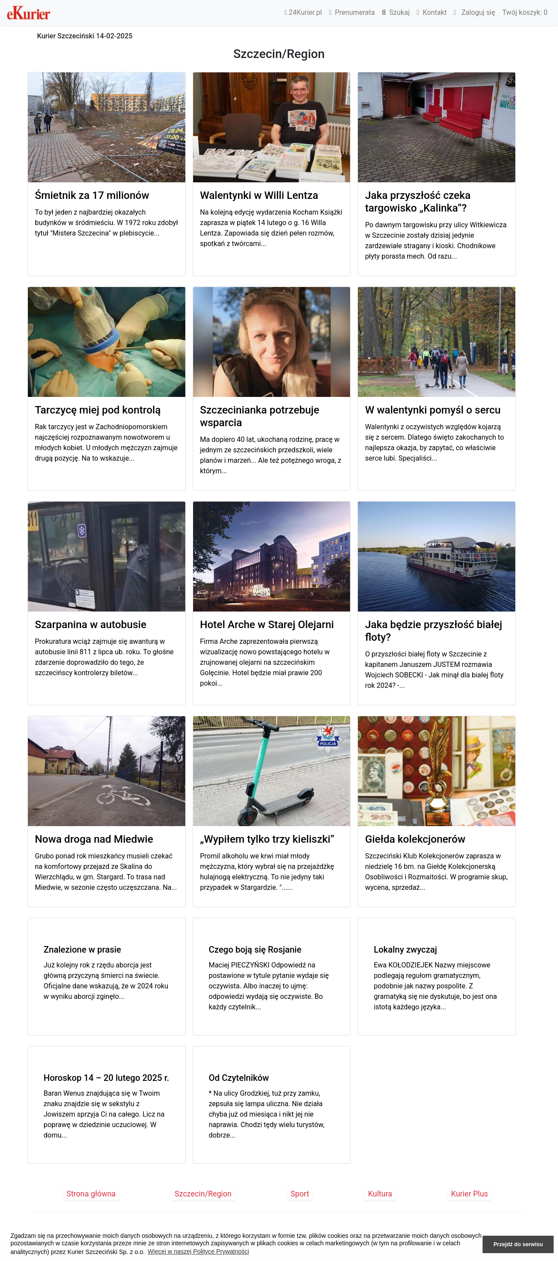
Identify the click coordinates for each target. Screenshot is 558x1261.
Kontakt (432, 12)
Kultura (380, 1193)
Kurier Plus (469, 1193)
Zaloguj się (474, 12)
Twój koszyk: (525, 12)
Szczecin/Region (203, 1193)
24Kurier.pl (303, 12)
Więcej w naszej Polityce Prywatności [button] (198, 1251)
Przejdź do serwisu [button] (518, 1244)
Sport (300, 1193)
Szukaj (396, 12)
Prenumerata (352, 12)
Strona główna (91, 1193)
